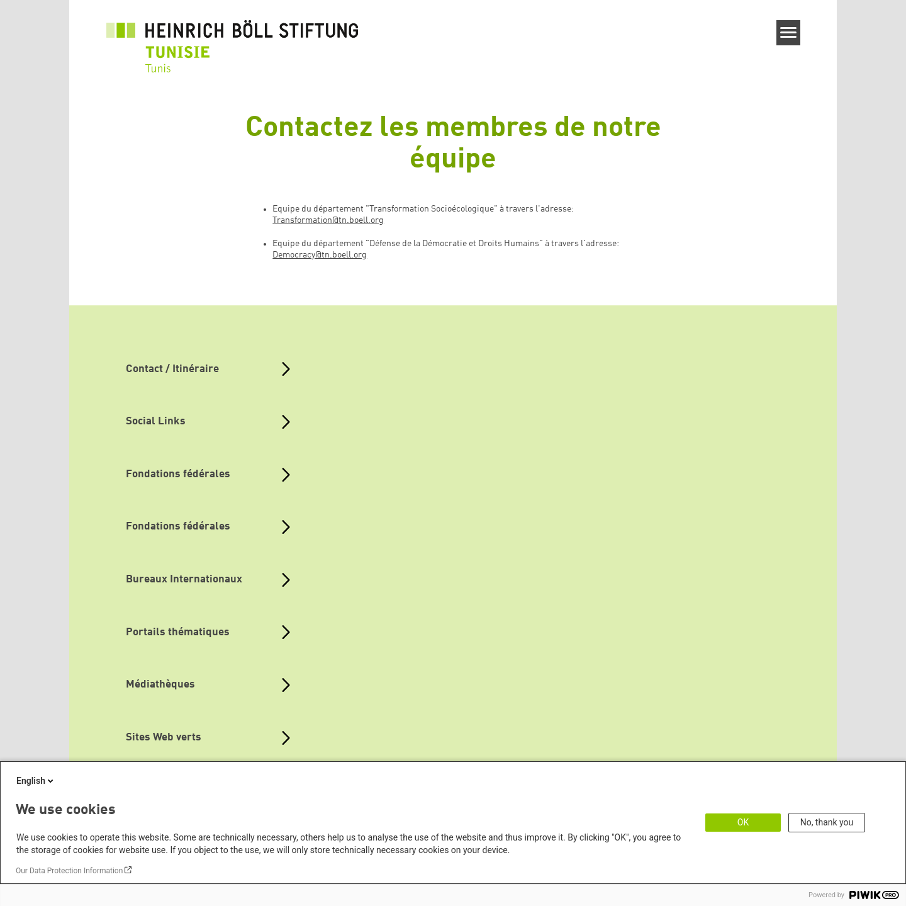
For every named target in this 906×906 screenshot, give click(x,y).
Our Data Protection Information (69, 870)
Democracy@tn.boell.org (319, 255)
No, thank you (827, 822)
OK (743, 822)
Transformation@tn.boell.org (328, 220)
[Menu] (788, 32)
